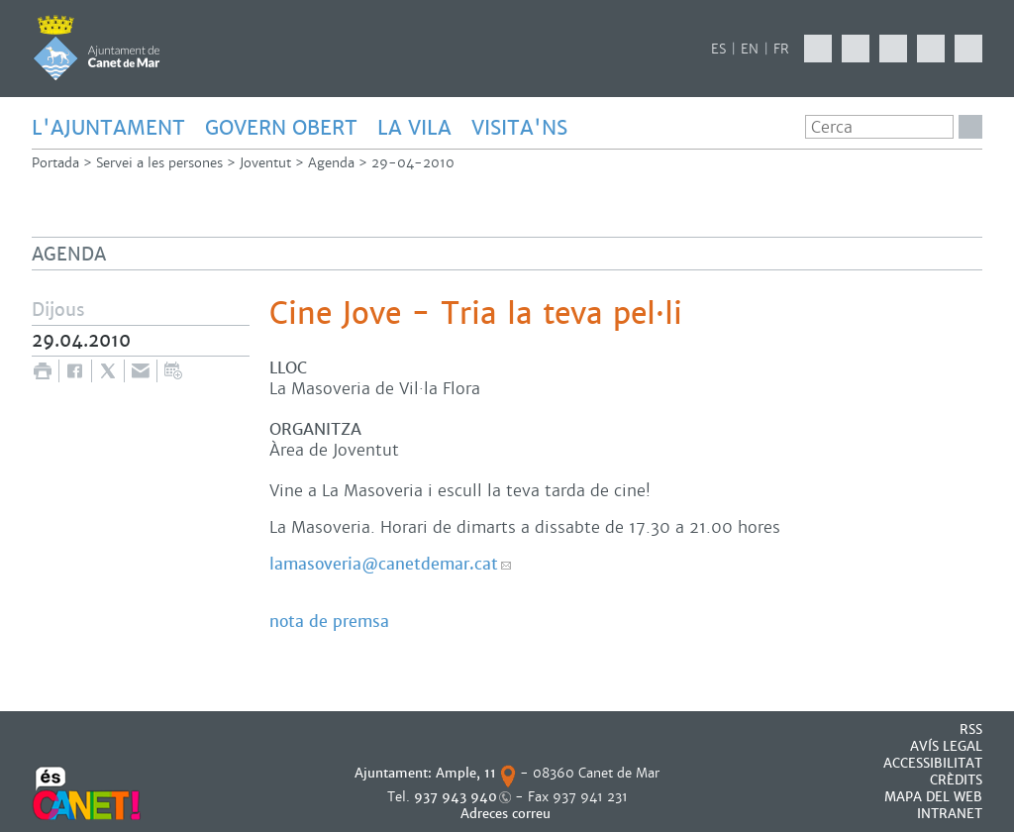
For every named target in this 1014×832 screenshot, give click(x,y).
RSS (971, 729)
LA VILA (414, 128)
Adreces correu (507, 813)
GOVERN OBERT (281, 128)
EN (750, 49)
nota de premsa (329, 621)
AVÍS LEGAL (946, 746)
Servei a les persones (159, 163)
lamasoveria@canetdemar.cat (383, 564)
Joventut (265, 163)
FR (781, 49)
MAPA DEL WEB (933, 796)
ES (718, 49)
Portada (55, 163)
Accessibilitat (932, 763)
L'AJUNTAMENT (108, 128)
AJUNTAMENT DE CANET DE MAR (96, 47)
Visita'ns (519, 128)
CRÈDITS (956, 780)
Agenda (331, 163)
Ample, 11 (466, 773)
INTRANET (949, 813)
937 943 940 (455, 796)
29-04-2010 (413, 163)
